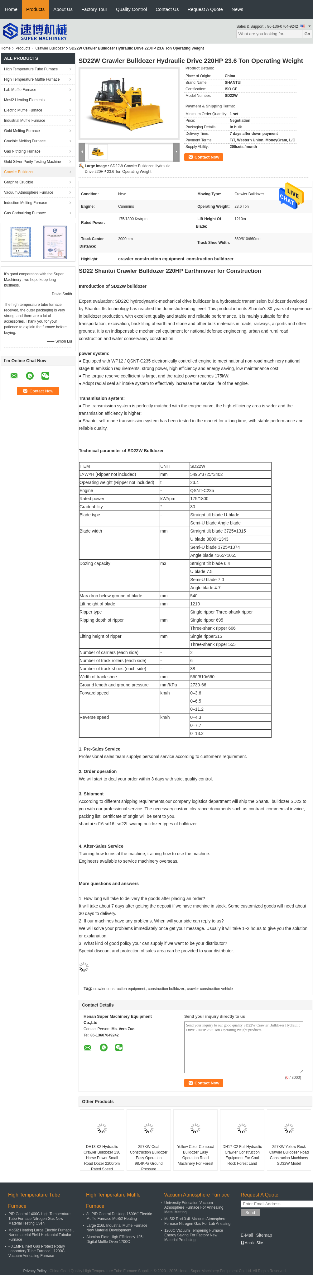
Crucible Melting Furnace (25, 141)
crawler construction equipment (119, 989)
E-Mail (247, 1235)
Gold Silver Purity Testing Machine (32, 161)
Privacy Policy (35, 1271)
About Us (63, 9)
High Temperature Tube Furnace (31, 69)
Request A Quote (205, 9)
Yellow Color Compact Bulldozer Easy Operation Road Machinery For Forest (195, 1155)
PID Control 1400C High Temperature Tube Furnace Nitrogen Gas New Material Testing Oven (39, 1218)
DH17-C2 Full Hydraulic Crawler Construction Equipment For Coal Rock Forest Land (242, 1155)
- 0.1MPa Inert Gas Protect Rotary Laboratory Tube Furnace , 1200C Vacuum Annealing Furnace (36, 1251)
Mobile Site (252, 1243)
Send (250, 1212)
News (237, 9)
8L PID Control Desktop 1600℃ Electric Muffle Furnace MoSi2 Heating (119, 1216)
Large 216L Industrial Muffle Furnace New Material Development (116, 1227)
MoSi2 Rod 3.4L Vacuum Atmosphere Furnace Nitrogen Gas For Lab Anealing (197, 1221)
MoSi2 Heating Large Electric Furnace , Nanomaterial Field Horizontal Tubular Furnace (41, 1235)
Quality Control (131, 9)
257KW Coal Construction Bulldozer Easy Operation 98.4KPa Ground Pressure (149, 1158)
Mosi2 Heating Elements (24, 100)
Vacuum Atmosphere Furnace (28, 192)
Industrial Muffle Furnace (24, 120)
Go (307, 33)
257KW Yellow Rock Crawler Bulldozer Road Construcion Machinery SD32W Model (289, 1155)
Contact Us (167, 9)
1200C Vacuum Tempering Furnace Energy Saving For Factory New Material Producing (193, 1235)
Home (11, 9)
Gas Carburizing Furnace (25, 213)
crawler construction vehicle (210, 989)
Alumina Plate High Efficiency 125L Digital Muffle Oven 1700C (115, 1239)
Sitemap (264, 1235)
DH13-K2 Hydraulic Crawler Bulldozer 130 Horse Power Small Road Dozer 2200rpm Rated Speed (102, 1158)
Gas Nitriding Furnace (22, 151)
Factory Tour (94, 9)
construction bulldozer (166, 989)
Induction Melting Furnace (25, 203)
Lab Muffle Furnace (20, 90)
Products (35, 9)
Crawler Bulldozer (50, 48)
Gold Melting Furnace (22, 131)
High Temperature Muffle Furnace (32, 79)
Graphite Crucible (18, 182)
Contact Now (207, 157)
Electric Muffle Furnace (23, 110)
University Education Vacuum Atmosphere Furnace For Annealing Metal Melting (193, 1207)
